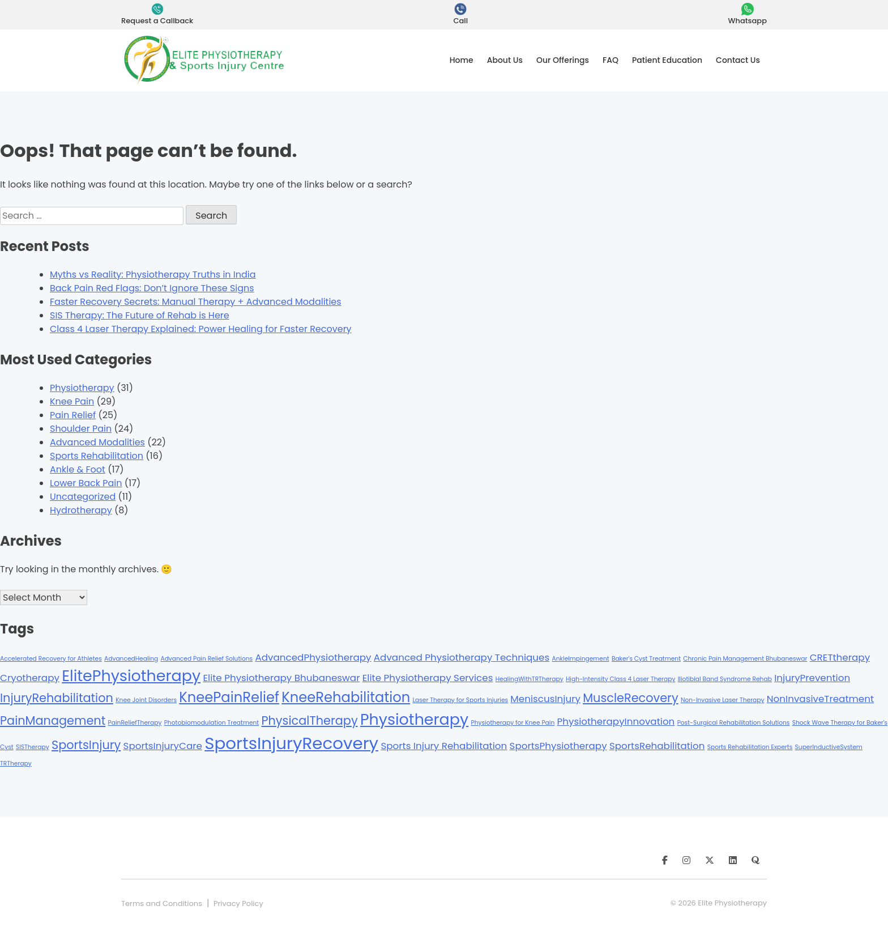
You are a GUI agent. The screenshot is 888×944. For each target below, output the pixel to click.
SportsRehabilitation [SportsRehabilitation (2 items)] (657, 745)
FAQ (610, 60)
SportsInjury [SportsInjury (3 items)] (86, 745)
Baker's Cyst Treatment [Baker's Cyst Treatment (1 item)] (646, 658)
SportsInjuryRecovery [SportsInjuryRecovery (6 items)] (291, 743)
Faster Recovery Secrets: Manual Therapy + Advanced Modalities (195, 301)
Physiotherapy (82, 387)
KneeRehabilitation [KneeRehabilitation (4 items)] (345, 697)
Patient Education (667, 60)
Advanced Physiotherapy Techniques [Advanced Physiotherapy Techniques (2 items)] (461, 657)
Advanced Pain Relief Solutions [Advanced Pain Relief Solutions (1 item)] (206, 658)
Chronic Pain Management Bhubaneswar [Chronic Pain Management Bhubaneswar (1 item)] (745, 658)
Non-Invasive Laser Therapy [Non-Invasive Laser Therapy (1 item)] (723, 700)
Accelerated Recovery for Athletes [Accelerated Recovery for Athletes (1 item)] (51, 658)
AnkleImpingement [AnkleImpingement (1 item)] (580, 658)
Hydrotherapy (81, 510)
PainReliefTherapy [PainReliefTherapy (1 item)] (135, 722)
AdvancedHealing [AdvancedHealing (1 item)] (131, 658)
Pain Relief (73, 415)
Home (461, 60)
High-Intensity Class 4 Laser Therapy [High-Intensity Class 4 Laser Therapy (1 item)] (621, 679)
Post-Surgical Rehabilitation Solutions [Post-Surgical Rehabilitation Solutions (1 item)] (733, 722)
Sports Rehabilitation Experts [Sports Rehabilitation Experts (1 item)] (750, 747)
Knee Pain (72, 401)
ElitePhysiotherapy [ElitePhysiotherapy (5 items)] (131, 675)
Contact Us (738, 60)
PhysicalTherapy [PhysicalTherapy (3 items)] (309, 720)
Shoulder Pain (81, 428)
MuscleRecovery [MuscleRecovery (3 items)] (630, 698)
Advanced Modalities (97, 442)
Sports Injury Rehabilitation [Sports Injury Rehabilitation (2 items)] (444, 745)
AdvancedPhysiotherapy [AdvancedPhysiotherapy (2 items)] (313, 657)
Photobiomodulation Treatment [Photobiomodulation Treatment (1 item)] (211, 722)
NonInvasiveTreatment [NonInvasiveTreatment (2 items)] (820, 698)
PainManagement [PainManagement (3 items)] (52, 720)
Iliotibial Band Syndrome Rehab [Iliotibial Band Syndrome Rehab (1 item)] (725, 679)
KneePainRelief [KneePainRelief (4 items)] (229, 697)
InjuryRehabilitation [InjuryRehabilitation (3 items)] (56, 698)
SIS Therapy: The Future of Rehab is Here (139, 315)
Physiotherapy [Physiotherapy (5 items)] (414, 719)
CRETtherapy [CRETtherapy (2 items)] (840, 657)
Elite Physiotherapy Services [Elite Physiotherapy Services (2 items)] (427, 677)
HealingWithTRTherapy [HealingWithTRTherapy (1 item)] (529, 679)
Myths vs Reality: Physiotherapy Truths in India (153, 274)
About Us (505, 60)
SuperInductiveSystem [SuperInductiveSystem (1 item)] (829, 747)
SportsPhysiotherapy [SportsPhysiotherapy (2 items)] (558, 745)
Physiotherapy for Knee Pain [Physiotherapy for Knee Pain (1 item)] (512, 722)
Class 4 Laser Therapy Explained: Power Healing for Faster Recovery (201, 328)
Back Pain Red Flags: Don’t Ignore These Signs (152, 288)
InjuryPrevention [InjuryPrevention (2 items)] (812, 677)
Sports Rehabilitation (96, 455)
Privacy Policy (238, 903)
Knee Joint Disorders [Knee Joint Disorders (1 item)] (146, 700)
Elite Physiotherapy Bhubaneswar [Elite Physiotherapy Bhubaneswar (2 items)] (281, 677)
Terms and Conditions (161, 903)
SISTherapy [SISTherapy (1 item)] (32, 747)
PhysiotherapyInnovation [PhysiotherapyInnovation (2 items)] (616, 721)
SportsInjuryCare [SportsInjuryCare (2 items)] (162, 745)
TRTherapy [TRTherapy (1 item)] (16, 763)
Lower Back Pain (86, 483)
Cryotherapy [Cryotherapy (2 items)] (29, 677)
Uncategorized (83, 496)
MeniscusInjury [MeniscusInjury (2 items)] (545, 698)
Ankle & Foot (77, 469)
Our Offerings (562, 60)
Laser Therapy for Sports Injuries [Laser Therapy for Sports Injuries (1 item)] (460, 700)
